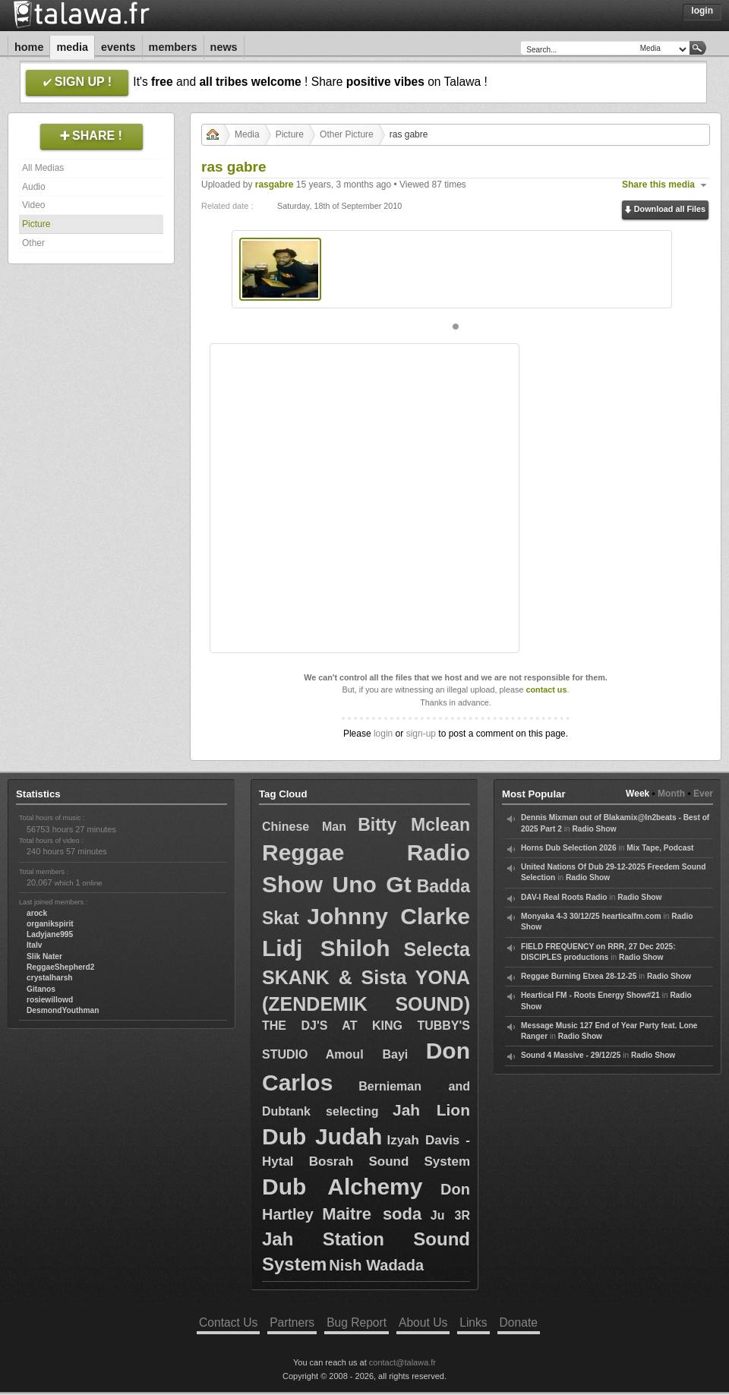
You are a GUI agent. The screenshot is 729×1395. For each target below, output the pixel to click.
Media (72, 47)
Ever (703, 793)
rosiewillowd (50, 1000)
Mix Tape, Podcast (659, 848)
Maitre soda (371, 1213)
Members (173, 47)
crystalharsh (50, 978)
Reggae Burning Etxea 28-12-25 (578, 976)
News (224, 47)
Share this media (658, 184)
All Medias (43, 168)
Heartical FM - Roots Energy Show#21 (590, 995)
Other (33, 243)
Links (473, 1322)
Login (702, 10)
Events (118, 47)
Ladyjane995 (50, 934)
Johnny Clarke (388, 916)
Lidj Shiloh (326, 948)
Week (637, 793)
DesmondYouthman (63, 1010)
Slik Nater (44, 956)
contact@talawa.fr (402, 1362)
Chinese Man (304, 826)
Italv (34, 945)
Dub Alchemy (342, 1186)
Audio (34, 186)
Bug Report (357, 1322)
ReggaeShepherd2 (60, 967)
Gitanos (41, 989)
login (383, 733)
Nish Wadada (376, 1265)
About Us (423, 1322)
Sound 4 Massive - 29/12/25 (570, 1055)
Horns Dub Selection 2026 (569, 848)
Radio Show (594, 829)
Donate (519, 1322)
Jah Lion (431, 1110)
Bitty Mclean (414, 825)
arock (37, 913)
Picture (36, 224)
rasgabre (274, 184)
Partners (292, 1322)
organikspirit (50, 924)
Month (671, 793)
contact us (545, 689)
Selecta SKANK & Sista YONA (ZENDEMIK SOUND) (366, 977)
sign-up (421, 733)
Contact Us (228, 1322)
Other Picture (347, 134)
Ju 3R (450, 1215)
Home (28, 47)
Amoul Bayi (367, 1054)
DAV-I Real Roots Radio (564, 897)
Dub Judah (322, 1136)
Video (33, 205)
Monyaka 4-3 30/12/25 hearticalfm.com (591, 916)
